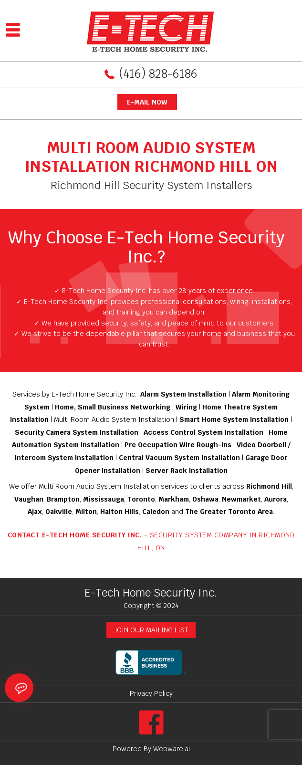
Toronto (141, 499)
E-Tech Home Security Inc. (151, 593)
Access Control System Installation (203, 432)
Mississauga (103, 499)
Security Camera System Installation (76, 432)
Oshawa (205, 499)
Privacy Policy (151, 693)
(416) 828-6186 (158, 73)
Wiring (187, 407)
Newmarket (241, 499)
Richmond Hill (269, 486)
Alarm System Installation (183, 394)
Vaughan (28, 499)
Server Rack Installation (187, 470)
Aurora (275, 499)
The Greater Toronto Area (229, 511)
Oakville (58, 511)
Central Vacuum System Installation (179, 457)
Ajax (35, 511)
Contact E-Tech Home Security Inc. (75, 535)
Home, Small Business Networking (112, 407)
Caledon (155, 511)
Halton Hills (119, 511)
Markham (173, 499)
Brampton (63, 499)
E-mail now (147, 102)
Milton (86, 511)
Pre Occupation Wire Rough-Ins (178, 444)
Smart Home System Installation (234, 419)
